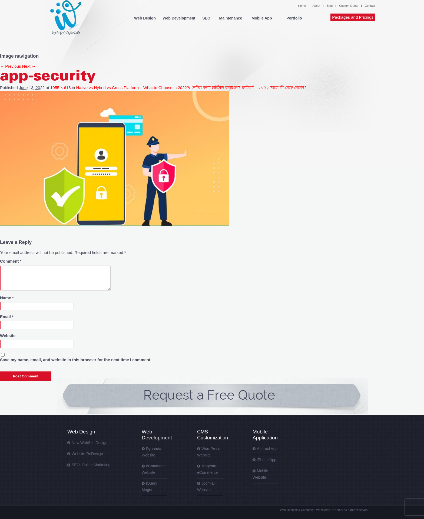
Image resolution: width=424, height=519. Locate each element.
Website (7, 335)
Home (302, 5)
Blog (330, 5)
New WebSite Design (89, 442)
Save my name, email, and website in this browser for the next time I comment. (75, 359)
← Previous (10, 66)
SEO (206, 18)
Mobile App (262, 18)
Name (7, 297)
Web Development (179, 18)
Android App (267, 448)
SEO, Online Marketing (91, 465)
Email (7, 316)
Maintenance (230, 18)
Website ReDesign (87, 454)
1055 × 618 (60, 87)
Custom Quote (348, 5)
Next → (29, 66)
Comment (10, 261)
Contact (370, 5)
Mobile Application (265, 434)
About (316, 5)
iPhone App (266, 460)
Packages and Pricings (352, 17)
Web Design (145, 18)
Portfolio (294, 18)
